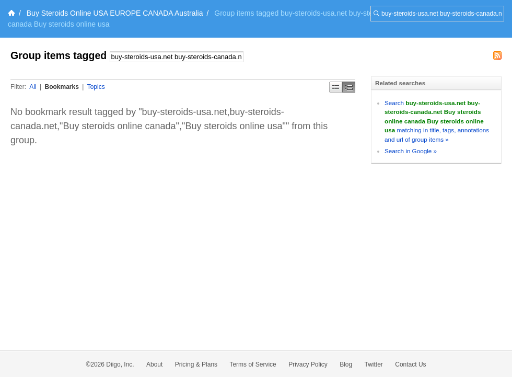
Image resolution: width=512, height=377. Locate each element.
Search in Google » (411, 150)
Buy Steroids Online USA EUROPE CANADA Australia (115, 13)
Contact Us (410, 364)
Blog (346, 364)
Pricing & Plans (196, 364)
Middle (348, 87)
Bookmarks (61, 86)
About (154, 364)
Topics (96, 86)
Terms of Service (252, 364)
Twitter (374, 364)
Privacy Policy (308, 364)
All (32, 86)
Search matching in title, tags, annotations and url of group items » (437, 121)
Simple (335, 87)
